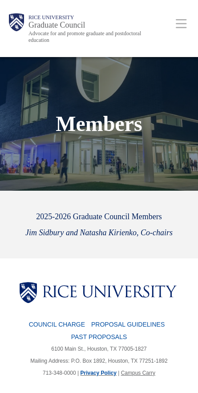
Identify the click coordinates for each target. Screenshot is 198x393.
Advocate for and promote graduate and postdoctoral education (84, 36)
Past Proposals (99, 336)
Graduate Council (56, 24)
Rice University (51, 17)
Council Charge (57, 324)
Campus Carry (138, 373)
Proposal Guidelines (128, 324)
